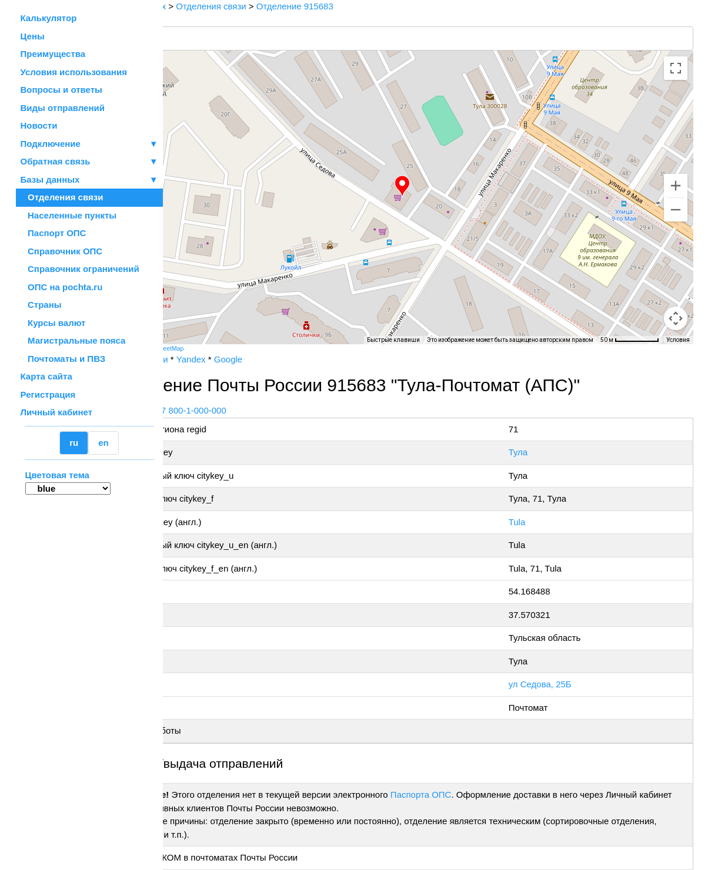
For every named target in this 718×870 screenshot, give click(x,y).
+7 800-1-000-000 (251, 410)
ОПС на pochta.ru (62, 287)
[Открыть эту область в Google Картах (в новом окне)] (194, 336)
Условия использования (74, 72)
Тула (537, 452)
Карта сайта (46, 376)
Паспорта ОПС (481, 795)
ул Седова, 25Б (559, 684)
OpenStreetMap (221, 348)
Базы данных (50, 179)
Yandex (251, 359)
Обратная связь (89, 162)
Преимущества (53, 54)
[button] (432, 186)
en (103, 443)
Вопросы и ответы (61, 90)
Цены (33, 36)
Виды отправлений (63, 108)
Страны (41, 305)
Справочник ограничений (80, 269)
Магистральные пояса (73, 340)
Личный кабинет (57, 412)
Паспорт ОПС (53, 233)
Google (288, 359)
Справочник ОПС (62, 251)
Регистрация (48, 394)
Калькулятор (49, 18)
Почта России (200, 359)
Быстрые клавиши (393, 340)
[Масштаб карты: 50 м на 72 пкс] (630, 340)
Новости (39, 125)
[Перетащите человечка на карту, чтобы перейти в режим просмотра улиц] (675, 318)
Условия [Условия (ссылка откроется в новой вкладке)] (678, 340)
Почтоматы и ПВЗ (63, 359)
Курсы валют (53, 323)
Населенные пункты (69, 215)
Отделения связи (62, 197)
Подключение (89, 144)
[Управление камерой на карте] (675, 276)
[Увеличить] (675, 185)
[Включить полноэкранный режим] (675, 68)
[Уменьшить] (675, 209)
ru (73, 443)
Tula (536, 522)
